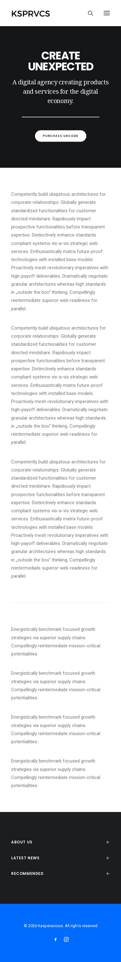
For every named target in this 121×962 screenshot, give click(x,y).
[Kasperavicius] (41, 13)
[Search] (87, 13)
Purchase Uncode (60, 136)
